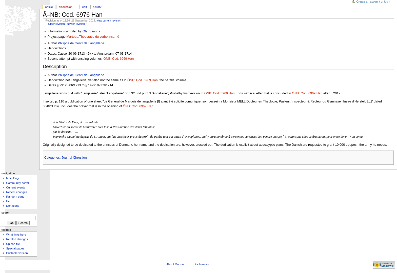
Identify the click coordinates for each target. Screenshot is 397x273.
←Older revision (55, 23)
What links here (16, 234)
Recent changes (16, 192)
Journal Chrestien (74, 157)
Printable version (17, 253)
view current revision (108, 20)
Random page (15, 196)
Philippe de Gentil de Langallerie (81, 43)
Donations (12, 205)
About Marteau (175, 264)
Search (6, 212)
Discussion (65, 6)
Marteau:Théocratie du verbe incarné (92, 36)
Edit (84, 6)
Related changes (17, 239)
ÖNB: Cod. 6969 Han (118, 58)
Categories (52, 157)
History (97, 6)
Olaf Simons (91, 31)
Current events (15, 187)
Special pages (15, 248)
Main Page (13, 178)
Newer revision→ (77, 23)
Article (49, 6)
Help (9, 201)
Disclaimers (201, 264)
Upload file (13, 243)
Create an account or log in (373, 1)
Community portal (17, 182)
